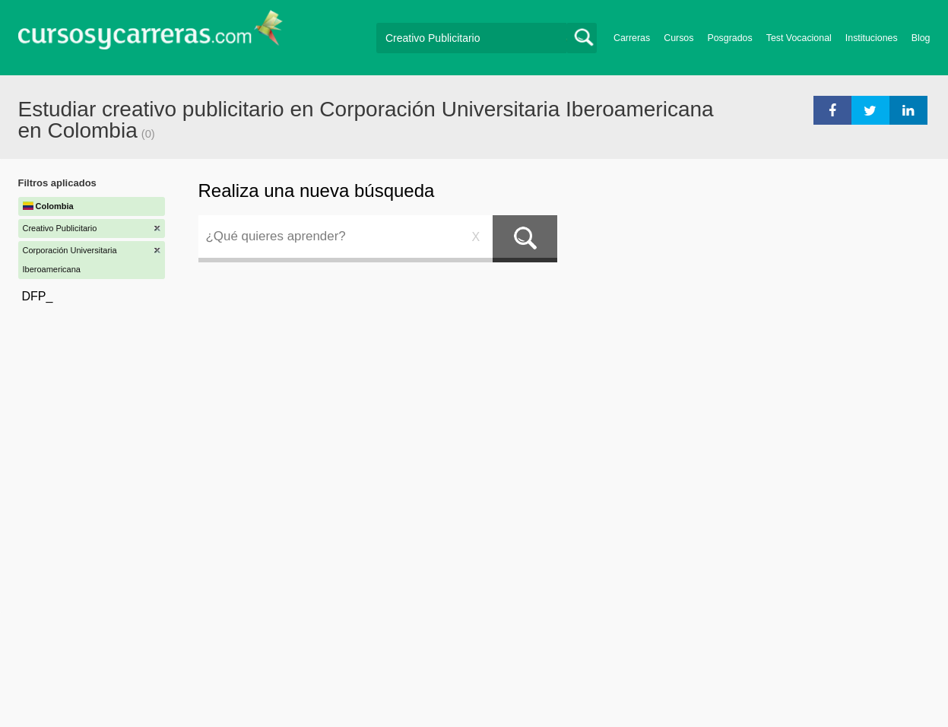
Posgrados (729, 38)
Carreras (632, 38)
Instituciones (871, 38)
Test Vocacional (799, 38)
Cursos (678, 38)
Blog (921, 38)
